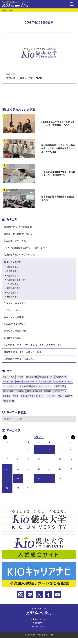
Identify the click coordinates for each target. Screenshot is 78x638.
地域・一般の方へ (65, 396)
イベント (20, 377)
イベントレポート (12, 310)
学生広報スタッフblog (15, 240)
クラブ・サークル (10, 386)
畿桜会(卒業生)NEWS (14, 324)
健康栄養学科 (12, 276)
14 (7, 469)
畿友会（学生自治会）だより (18, 234)
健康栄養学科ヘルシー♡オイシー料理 (23, 352)
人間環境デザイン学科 (16, 280)
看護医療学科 (12, 271)
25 (49, 479)
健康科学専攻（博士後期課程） (40, 391)
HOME (4, 10)
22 (18, 479)
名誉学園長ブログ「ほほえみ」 (19, 359)
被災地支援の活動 (12, 338)
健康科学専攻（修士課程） (14, 391)
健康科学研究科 (13, 288)
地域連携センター (46, 377)
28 (7, 488)
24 (39, 479)
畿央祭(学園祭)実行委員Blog (18, 227)
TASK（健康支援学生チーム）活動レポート (25, 248)
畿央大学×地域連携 (14, 317)
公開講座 (6, 396)
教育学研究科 (12, 293)
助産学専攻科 (12, 297)
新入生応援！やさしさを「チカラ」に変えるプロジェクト (33, 345)
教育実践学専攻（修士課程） (32, 396)
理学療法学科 (12, 267)
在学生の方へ (60, 391)
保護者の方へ (46, 381)
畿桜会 (19, 381)
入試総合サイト (39, 623)
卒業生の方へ (8, 381)
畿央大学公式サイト (39, 619)
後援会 (15, 396)
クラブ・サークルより (15, 303)
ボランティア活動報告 (15, 331)
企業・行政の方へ (31, 381)
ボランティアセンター (42, 386)
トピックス (51, 396)
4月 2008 (39, 437)
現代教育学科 (12, 284)
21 (7, 479)
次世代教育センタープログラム (19, 254)
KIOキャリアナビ (39, 626)
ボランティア (8, 377)
